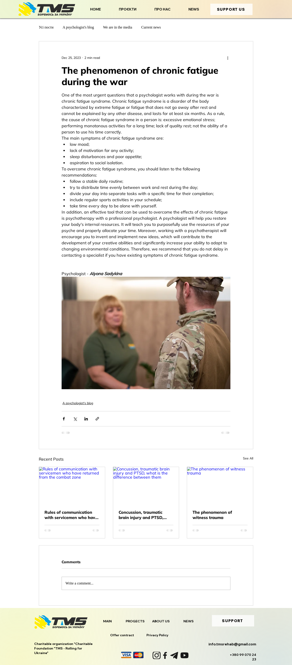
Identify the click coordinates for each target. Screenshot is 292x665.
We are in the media (117, 27)
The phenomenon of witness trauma (212, 515)
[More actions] (227, 57)
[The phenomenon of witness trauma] (220, 485)
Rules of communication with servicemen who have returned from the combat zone (70, 515)
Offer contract (122, 635)
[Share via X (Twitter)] (75, 419)
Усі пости (46, 27)
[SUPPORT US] (231, 9)
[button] (122, 9)
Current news (151, 27)
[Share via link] (97, 419)
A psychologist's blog (78, 27)
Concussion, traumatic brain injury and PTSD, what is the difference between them (141, 515)
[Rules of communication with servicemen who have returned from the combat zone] (72, 485)
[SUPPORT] (233, 620)
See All (248, 458)
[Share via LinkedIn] (86, 419)
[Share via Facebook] (64, 419)
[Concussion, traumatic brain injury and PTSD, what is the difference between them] (146, 485)
